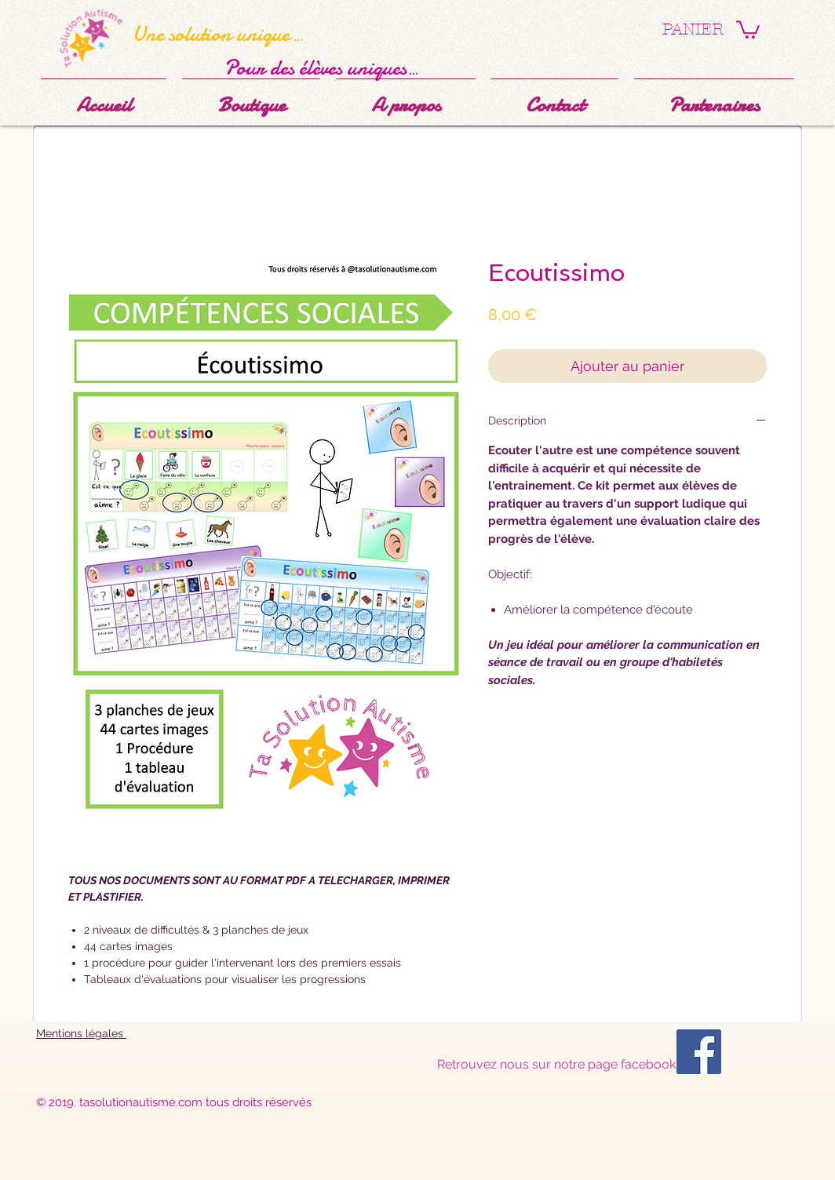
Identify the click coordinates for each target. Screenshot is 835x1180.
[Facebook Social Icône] (698, 1051)
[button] (748, 28)
